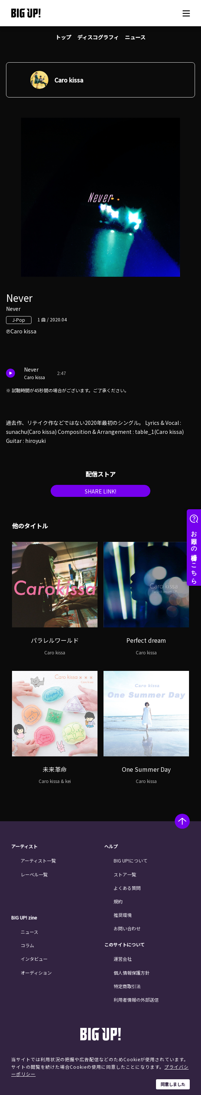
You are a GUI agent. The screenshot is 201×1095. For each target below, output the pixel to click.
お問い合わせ (127, 928)
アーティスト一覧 (38, 860)
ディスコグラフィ (98, 37)
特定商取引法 (127, 986)
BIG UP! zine (24, 917)
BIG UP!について (130, 860)
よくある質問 (127, 888)
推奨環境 (123, 915)
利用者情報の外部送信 (136, 999)
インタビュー (34, 959)
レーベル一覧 (34, 874)
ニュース (135, 37)
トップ (63, 37)
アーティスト (24, 846)
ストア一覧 (125, 874)
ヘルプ (111, 846)
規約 (118, 901)
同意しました (172, 1084)
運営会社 (123, 959)
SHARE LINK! (100, 491)
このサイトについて (124, 944)
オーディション (36, 972)
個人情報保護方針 (132, 972)
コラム (27, 945)
